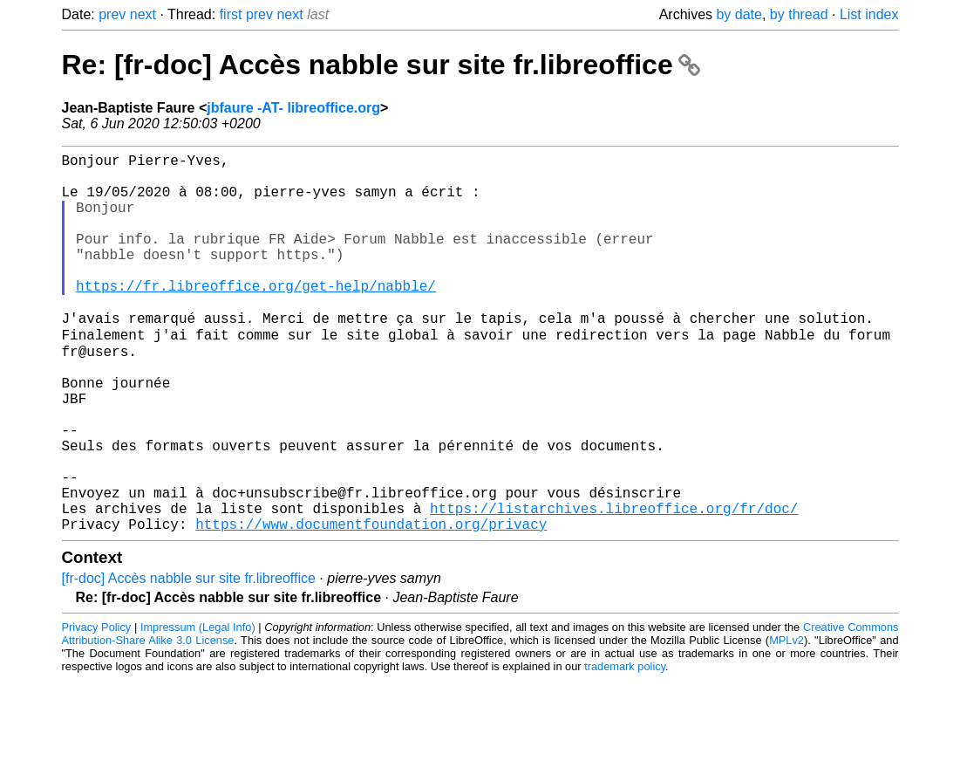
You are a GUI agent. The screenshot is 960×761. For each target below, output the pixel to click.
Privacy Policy (97, 708)
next (143, 14)
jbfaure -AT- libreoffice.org (293, 107)
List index (869, 14)
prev (112, 14)
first (231, 14)
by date (738, 14)
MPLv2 (786, 721)
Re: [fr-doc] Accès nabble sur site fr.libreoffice (381, 64)
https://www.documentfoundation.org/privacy (371, 604)
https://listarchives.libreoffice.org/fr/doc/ (614, 585)
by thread (799, 14)
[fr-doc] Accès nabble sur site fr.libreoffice (189, 659)
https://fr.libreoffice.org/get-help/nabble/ (256, 316)
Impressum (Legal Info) (197, 708)
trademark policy (624, 747)
